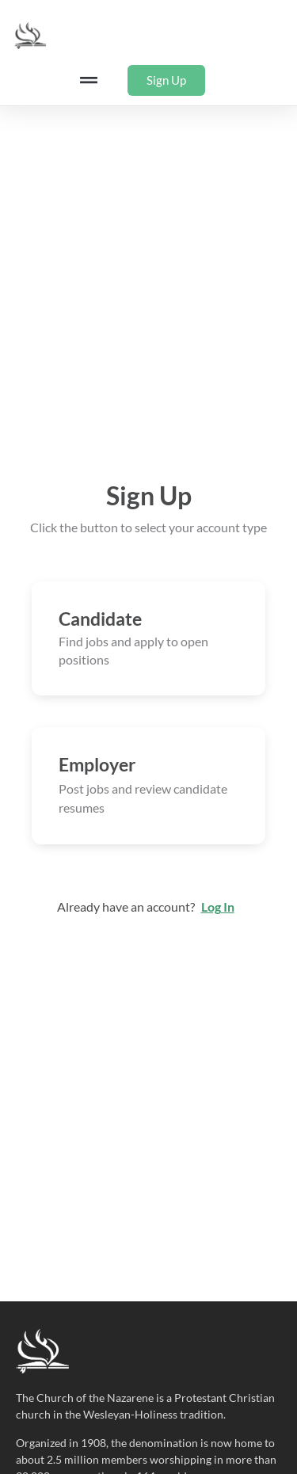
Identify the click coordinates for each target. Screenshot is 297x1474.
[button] (89, 80)
